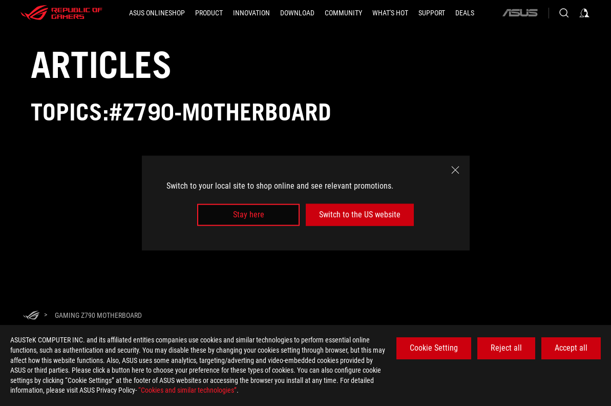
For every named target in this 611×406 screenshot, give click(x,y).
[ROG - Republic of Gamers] (61, 13)
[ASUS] (519, 12)
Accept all (571, 348)
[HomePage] (31, 316)
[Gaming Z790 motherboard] (98, 315)
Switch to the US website (360, 214)
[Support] (431, 13)
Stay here (248, 214)
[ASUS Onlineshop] (157, 13)
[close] (455, 170)
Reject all (506, 348)
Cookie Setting (434, 348)
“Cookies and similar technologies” (187, 390)
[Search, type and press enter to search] (564, 12)
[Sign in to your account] (584, 13)
